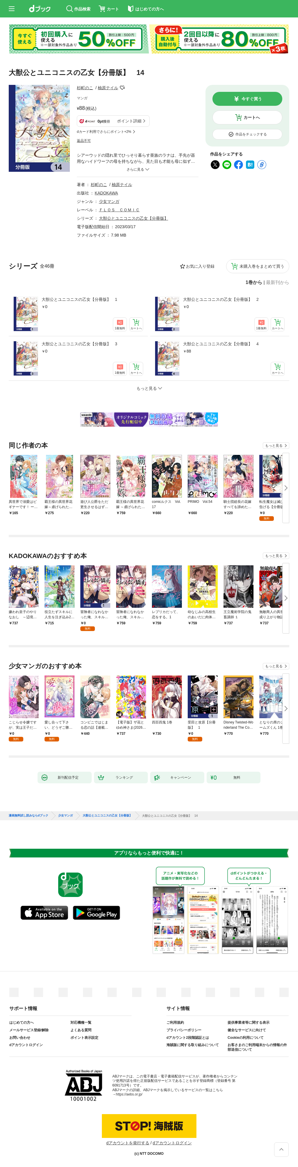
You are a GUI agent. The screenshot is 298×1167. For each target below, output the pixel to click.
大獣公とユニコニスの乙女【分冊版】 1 (79, 299)
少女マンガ (109, 201)
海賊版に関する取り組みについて (192, 1045)
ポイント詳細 (129, 121)
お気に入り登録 (200, 266)
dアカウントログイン (26, 1045)
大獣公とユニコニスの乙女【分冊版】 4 (221, 344)
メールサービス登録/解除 (29, 1030)
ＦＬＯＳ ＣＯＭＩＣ (119, 210)
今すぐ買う (252, 98)
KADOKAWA (106, 193)
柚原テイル (108, 87)
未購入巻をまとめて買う (262, 266)
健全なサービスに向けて (247, 1030)
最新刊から (277, 282)
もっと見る (274, 446)
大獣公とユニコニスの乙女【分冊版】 (133, 218)
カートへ (252, 117)
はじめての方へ (21, 1023)
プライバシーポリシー (183, 1030)
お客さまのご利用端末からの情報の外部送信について (257, 1047)
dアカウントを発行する (127, 1143)
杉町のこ (85, 87)
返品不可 (84, 141)
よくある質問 (80, 1030)
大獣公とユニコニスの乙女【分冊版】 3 (79, 344)
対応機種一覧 (80, 1023)
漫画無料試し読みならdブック (28, 815)
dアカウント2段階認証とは (187, 1038)
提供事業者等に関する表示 (248, 1023)
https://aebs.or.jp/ (129, 1094)
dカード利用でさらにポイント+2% (104, 132)
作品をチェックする (251, 134)
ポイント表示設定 (84, 1038)
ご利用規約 (175, 1023)
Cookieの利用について (246, 1038)
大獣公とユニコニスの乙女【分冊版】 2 (221, 299)
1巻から (254, 282)
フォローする (122, 88)
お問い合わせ (19, 1038)
